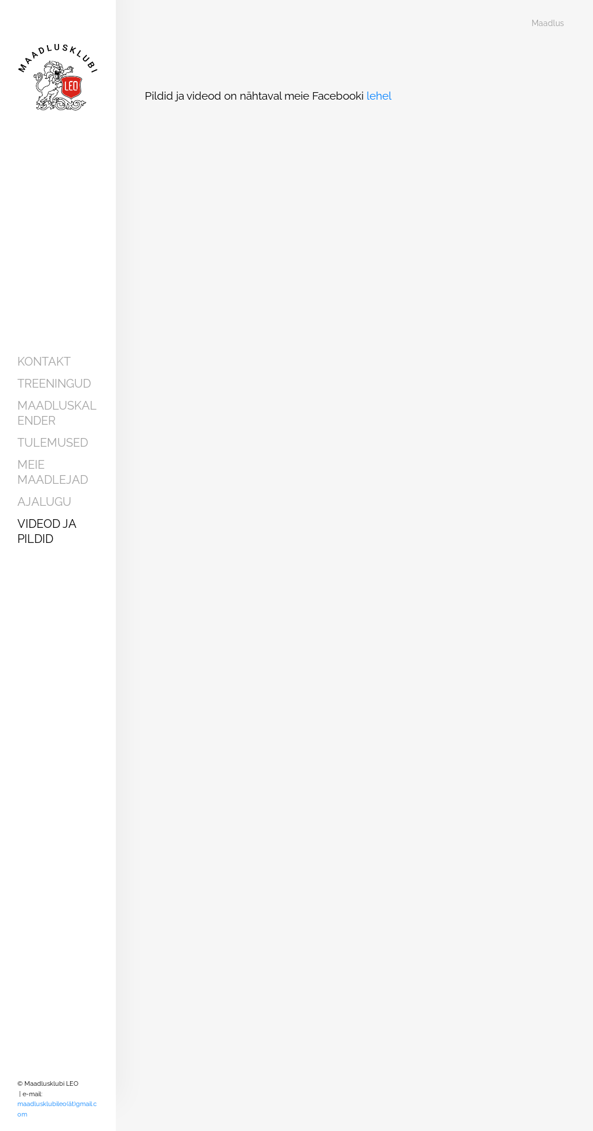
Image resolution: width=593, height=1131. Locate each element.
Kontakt (44, 362)
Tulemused (52, 443)
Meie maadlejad (52, 472)
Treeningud (54, 384)
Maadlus (548, 23)
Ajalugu (44, 502)
